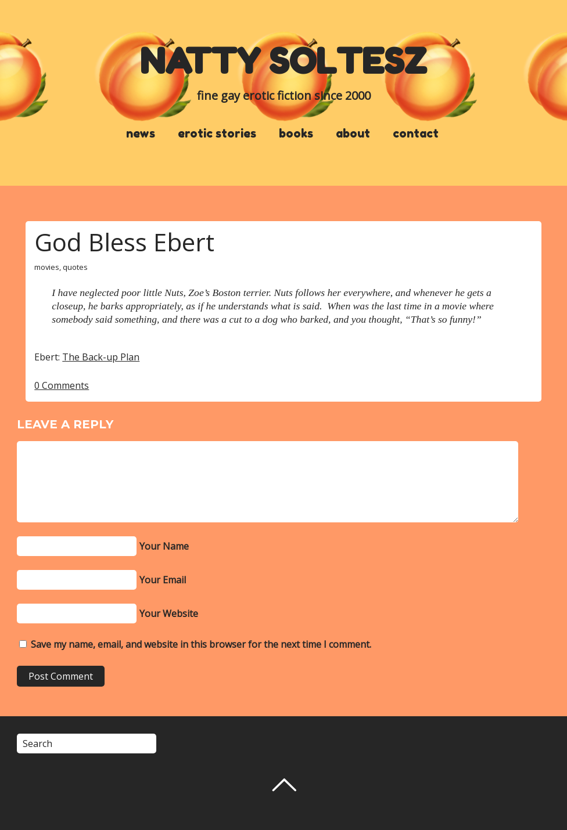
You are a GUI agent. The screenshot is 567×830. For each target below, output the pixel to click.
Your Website (168, 613)
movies (46, 267)
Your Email (162, 579)
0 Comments (61, 385)
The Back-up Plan (100, 357)
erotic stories (217, 133)
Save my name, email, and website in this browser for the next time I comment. (201, 644)
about (353, 133)
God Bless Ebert (124, 241)
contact (416, 133)
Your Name (164, 546)
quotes (75, 267)
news (140, 133)
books (296, 133)
